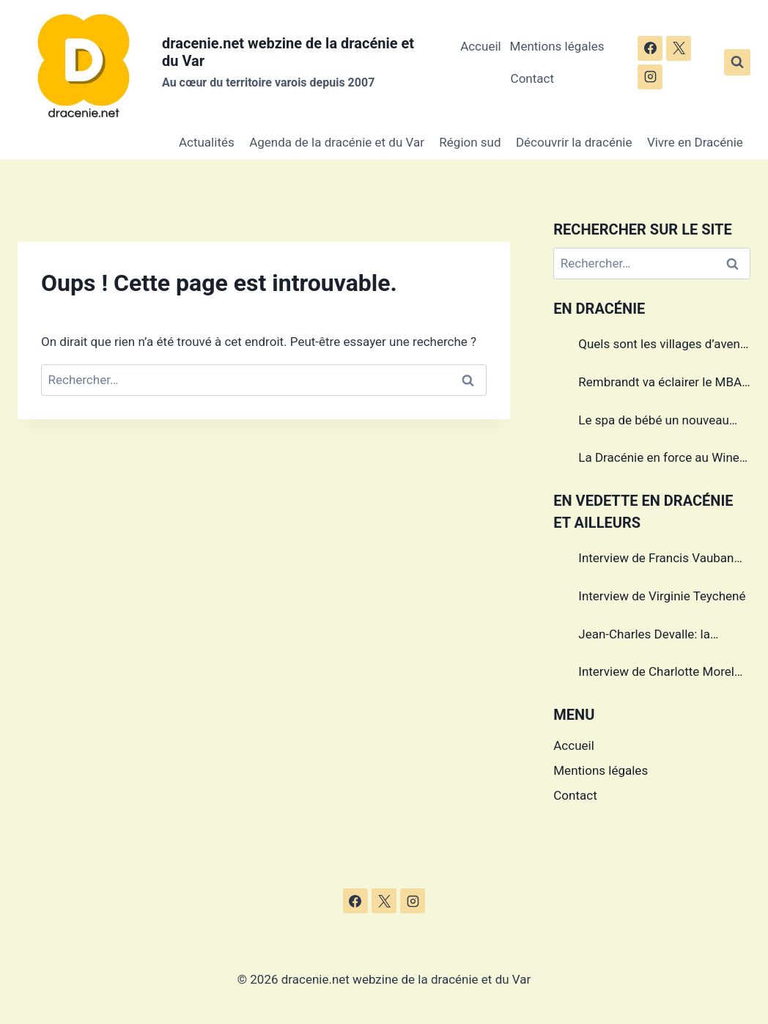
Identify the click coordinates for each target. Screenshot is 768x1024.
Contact (532, 78)
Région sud (470, 142)
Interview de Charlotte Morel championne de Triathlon (656, 673)
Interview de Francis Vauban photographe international (656, 560)
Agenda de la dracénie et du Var (336, 142)
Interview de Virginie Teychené (661, 596)
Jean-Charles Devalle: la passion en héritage (644, 636)
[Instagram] (650, 77)
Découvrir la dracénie (574, 142)
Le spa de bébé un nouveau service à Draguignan (653, 422)
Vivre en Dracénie (695, 142)
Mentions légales (557, 46)
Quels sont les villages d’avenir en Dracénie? (662, 346)
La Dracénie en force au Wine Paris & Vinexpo (658, 459)
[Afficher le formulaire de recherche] (737, 62)
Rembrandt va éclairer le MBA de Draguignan (660, 384)
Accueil (480, 46)
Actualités (207, 142)
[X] (678, 48)
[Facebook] (650, 48)
